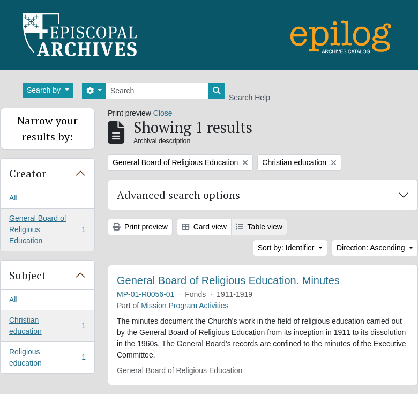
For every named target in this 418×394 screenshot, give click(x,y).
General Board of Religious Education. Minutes (228, 280)
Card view (204, 226)
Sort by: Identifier (287, 247)
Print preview (140, 226)
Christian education (47, 326)
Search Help (249, 97)
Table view (259, 226)
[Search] (157, 91)
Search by (45, 90)
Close (163, 113)
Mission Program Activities (184, 305)
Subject (27, 275)
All (13, 198)
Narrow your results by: (47, 128)
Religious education (47, 357)
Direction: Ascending (372, 247)
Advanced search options (178, 195)
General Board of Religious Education (47, 229)
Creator (27, 173)
